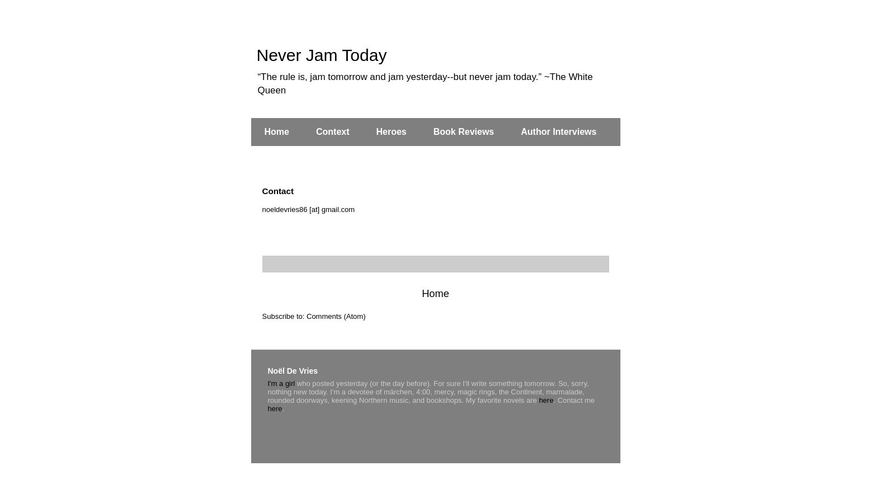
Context (333, 132)
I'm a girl (281, 383)
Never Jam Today (322, 55)
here (546, 400)
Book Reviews (464, 132)
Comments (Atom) (336, 316)
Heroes (391, 132)
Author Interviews (558, 132)
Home (277, 132)
